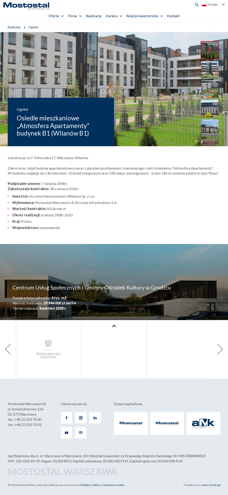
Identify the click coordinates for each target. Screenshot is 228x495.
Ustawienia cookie (113, 485)
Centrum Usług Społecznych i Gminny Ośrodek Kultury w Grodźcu (91, 287)
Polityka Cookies (90, 485)
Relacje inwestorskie (142, 16)
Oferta (53, 16)
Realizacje (94, 16)
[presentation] (8, 349)
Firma (72, 16)
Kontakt (173, 16)
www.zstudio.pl (211, 485)
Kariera (111, 16)
